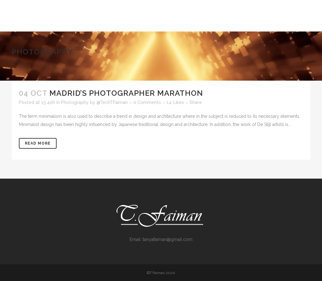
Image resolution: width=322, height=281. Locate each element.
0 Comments (147, 102)
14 (175, 102)
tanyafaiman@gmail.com (167, 239)
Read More (38, 143)
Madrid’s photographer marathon (126, 93)
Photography (75, 102)
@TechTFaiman (112, 102)
